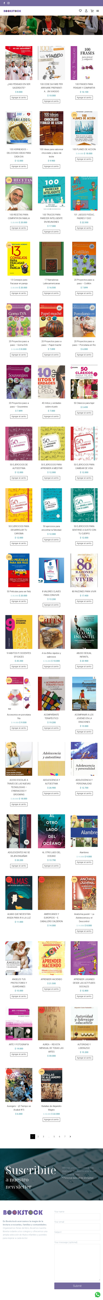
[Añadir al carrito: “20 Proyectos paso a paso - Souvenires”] (18, 417)
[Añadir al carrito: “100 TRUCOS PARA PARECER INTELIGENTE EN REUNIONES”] (51, 232)
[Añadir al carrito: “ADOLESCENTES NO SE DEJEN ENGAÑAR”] (18, 866)
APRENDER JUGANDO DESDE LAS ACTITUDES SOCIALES (84, 983)
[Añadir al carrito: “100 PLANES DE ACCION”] (84, 159)
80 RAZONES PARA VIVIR (84, 591)
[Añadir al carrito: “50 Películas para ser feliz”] (18, 601)
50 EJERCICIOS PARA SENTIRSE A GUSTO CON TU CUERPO (84, 530)
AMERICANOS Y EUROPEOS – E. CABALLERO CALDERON (51, 918)
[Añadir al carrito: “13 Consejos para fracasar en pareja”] (18, 293)
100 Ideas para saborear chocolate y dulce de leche (51, 153)
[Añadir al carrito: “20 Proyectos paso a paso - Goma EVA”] (18, 355)
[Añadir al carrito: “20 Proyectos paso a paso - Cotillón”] (84, 293)
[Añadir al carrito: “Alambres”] (84, 862)
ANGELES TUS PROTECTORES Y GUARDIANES (19, 983)
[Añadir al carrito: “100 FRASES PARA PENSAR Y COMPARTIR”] (84, 98)
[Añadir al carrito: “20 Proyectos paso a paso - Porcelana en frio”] (84, 355)
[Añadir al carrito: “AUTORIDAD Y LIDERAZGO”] (84, 1058)
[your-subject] (77, 1237)
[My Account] (86, 10)
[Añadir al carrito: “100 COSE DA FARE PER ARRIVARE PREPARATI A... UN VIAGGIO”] (51, 101)
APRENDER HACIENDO (51, 979)
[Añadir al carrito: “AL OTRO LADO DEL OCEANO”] (51, 866)
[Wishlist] (80, 10)
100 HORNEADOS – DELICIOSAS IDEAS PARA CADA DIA (19, 153)
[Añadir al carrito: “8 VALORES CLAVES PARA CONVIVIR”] (51, 605)
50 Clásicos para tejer (84, 403)
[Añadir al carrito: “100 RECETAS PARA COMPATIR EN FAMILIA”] (18, 228)
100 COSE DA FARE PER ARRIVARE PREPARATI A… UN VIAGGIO (51, 88)
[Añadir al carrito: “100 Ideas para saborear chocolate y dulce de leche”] (51, 166)
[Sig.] (70, 1136)
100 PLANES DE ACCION (84, 149)
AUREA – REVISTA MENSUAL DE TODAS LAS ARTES (51, 1048)
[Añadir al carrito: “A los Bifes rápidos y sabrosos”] (51, 667)
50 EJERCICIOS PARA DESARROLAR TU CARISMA (19, 530)
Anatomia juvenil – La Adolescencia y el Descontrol (84, 918)
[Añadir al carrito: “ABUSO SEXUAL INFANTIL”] (84, 667)
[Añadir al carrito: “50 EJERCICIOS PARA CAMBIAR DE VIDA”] (84, 478)
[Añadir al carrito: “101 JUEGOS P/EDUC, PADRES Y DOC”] (84, 228)
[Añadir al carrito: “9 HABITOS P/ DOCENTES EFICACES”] (18, 667)
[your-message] (77, 1262)
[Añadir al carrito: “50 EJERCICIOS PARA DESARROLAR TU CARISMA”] (18, 543)
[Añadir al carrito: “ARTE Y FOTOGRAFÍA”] (18, 1054)
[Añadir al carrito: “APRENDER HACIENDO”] (51, 989)
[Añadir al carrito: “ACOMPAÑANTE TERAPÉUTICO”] (51, 728)
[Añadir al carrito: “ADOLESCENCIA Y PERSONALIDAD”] (84, 794)
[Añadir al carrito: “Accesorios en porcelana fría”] (18, 728)
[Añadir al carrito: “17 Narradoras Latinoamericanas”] (51, 293)
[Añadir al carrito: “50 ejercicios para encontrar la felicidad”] (51, 540)
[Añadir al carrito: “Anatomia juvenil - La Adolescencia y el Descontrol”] (84, 931)
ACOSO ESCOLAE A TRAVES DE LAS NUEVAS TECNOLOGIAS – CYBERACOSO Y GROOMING (19, 787)
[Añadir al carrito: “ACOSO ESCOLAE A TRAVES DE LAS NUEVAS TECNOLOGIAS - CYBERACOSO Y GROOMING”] (18, 804)
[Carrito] (92, 10)
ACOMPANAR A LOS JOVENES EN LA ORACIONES (84, 718)
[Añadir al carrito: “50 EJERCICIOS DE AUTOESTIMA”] (18, 478)
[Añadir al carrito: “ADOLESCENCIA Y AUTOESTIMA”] (51, 794)
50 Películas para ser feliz (19, 591)
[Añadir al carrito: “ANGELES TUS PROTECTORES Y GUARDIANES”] (18, 996)
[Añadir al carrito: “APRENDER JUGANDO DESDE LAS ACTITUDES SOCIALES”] (84, 996)
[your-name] (77, 1216)
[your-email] (77, 1227)
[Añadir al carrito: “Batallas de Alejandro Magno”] (51, 1120)
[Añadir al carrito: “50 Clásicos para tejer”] (84, 413)
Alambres (84, 852)
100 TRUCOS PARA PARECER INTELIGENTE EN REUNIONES (51, 218)
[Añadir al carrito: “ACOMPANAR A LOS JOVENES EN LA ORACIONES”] (84, 732)
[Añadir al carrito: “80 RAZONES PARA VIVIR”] (84, 601)
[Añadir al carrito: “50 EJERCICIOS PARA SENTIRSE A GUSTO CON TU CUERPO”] (84, 543)
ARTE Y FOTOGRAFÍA (19, 1044)
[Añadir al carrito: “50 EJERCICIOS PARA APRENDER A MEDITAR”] (51, 478)
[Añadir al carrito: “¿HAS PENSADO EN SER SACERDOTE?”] (18, 98)
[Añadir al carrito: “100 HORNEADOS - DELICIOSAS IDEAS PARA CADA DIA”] (18, 166)
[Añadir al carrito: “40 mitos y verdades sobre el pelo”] (51, 417)
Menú (97, 11)
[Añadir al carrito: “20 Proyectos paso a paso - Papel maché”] (51, 355)
